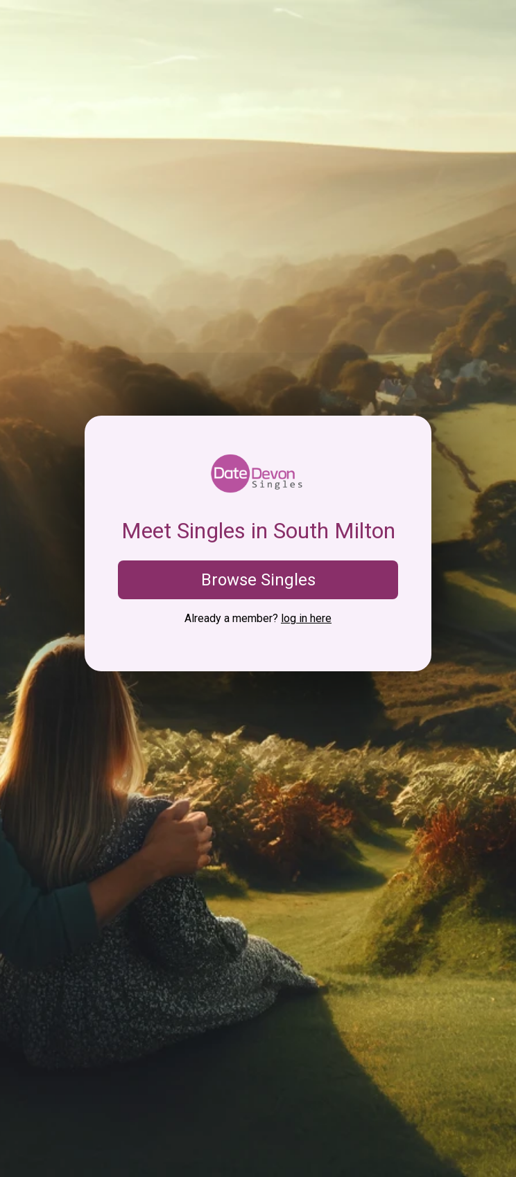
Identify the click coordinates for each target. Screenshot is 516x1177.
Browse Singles (258, 580)
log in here (306, 618)
